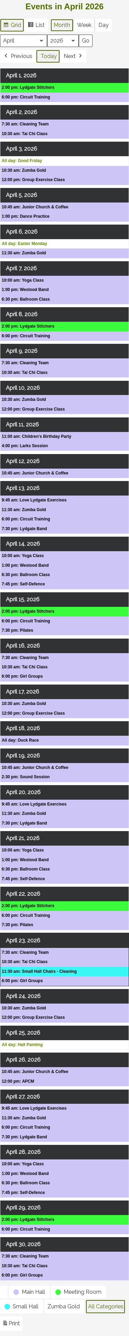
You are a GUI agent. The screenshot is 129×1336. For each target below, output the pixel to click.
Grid (12, 26)
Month (62, 25)
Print (11, 1325)
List (36, 26)
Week (84, 25)
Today (49, 56)
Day (103, 25)
